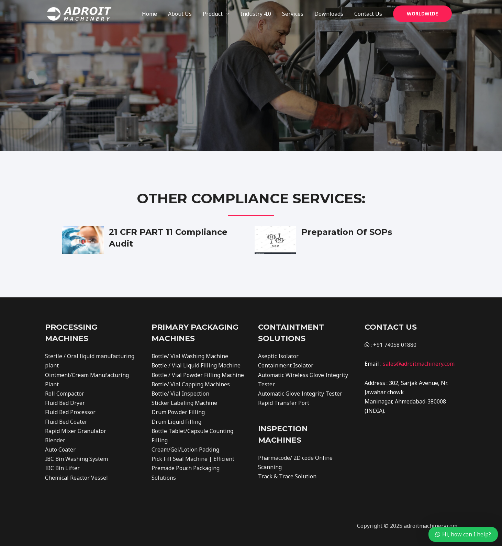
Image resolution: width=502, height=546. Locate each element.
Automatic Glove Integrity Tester (300, 393)
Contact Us (368, 14)
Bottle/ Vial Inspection (181, 393)
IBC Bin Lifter (62, 468)
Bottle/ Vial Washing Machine (190, 356)
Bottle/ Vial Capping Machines (191, 384)
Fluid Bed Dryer (65, 403)
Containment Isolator (285, 365)
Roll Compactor (64, 393)
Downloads (328, 14)
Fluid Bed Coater (66, 421)
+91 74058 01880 (394, 345)
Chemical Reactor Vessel (76, 477)
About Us (180, 14)
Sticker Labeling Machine (184, 403)
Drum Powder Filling (178, 412)
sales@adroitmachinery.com (419, 363)
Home (149, 14)
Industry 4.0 (256, 14)
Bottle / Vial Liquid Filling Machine (196, 365)
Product (213, 14)
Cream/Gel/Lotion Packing (185, 449)
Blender (55, 440)
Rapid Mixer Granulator (75, 431)
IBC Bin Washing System (77, 459)
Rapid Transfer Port (283, 403)
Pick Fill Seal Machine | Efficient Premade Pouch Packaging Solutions (193, 468)
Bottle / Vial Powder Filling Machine (198, 375)
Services (292, 14)
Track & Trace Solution (287, 476)
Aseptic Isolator (278, 356)
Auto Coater (60, 449)
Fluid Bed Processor (70, 412)
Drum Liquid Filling (176, 421)
